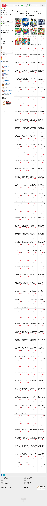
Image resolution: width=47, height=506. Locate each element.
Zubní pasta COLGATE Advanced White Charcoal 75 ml (41, 357)
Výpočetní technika (8, 50)
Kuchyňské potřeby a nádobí (8, 28)
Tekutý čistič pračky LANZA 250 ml (25, 95)
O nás (10, 487)
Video (8, 45)
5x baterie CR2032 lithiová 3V (17, 250)
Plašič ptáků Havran (33, 78)
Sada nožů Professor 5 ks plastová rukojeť (33, 144)
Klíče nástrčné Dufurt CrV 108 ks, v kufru (18, 234)
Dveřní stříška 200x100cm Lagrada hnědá (25, 357)
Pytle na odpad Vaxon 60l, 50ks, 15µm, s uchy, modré (25, 202)
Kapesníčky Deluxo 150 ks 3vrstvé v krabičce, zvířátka (33, 169)
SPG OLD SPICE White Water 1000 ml (41, 283)
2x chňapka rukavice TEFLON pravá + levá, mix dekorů (18, 397)
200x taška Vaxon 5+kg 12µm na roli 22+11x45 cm (25, 193)
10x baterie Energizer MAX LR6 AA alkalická (25, 242)
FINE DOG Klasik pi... (7, 70)
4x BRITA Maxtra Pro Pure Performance (41, 27)
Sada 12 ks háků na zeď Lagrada (18, 332)
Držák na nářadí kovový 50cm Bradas (33, 71)
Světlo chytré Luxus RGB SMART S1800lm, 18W (25, 438)
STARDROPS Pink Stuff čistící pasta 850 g (18, 389)
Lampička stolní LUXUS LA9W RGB (40, 291)
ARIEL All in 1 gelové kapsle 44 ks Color (18, 36)
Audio (8, 10)
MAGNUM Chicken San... (8, 90)
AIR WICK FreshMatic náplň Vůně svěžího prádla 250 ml (18, 365)
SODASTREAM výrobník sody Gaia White (33, 185)
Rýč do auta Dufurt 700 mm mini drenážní (41, 266)
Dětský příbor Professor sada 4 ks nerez (33, 267)
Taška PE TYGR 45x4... (7, 83)
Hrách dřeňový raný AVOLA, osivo (33, 136)
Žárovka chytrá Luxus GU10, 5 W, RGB (41, 438)
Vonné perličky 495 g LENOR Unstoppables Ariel (41, 128)
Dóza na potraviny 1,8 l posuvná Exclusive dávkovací (33, 87)
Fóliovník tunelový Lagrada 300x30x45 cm (18, 145)
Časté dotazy (26, 487)
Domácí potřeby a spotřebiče (8, 14)
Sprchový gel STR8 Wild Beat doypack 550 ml (33, 251)
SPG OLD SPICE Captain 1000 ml (32, 283)
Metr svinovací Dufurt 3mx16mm (18, 275)
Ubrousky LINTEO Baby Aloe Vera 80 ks (41, 454)
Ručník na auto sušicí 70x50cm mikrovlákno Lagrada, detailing (18, 267)
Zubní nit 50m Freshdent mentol (33, 201)
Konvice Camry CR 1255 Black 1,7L (25, 389)
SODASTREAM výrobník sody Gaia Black (41, 185)
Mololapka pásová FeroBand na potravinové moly (17, 308)
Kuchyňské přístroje (8, 30)
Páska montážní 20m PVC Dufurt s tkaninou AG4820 (18, 438)
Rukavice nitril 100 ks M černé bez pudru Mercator (25, 283)
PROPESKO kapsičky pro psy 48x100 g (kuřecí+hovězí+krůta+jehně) (42, 446)
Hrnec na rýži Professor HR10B (32, 234)
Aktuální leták (3, 488)
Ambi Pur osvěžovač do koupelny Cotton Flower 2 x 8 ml (25, 463)
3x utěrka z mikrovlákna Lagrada (18, 454)
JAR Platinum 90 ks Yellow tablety (33, 36)
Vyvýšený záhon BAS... (7, 93)
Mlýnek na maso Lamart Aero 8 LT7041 (41, 397)
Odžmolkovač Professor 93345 (25, 136)
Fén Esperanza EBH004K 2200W (17, 71)
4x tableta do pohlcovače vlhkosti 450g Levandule (33, 177)
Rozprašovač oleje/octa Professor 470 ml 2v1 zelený (25, 104)
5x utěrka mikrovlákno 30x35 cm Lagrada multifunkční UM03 (18, 242)
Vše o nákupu (27, 2)
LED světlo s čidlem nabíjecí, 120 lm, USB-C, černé (41, 365)
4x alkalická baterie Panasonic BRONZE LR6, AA (25, 471)
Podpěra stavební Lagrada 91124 (40, 258)
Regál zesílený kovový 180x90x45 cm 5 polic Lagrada (33, 153)
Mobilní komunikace (8, 32)
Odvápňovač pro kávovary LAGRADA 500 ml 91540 (41, 348)
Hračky (8, 23)
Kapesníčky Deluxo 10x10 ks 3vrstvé (25, 307)
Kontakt (22, 2)
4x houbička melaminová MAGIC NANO (18, 446)
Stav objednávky (17, 2)
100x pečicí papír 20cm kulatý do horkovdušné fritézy (41, 145)
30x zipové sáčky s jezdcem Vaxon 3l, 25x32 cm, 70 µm (33, 308)
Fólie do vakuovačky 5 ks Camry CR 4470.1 (18, 421)
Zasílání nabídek (19, 490)
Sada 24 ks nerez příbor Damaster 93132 (17, 136)
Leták (13, 2)
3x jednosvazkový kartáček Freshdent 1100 (18, 210)
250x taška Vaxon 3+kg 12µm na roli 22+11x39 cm (33, 193)
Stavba (8, 41)
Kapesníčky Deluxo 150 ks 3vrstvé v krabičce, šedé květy (25, 169)
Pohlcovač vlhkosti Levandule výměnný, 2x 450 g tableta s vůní (33, 218)
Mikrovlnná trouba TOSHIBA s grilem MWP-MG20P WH (25, 55)
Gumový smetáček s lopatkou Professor (18, 128)
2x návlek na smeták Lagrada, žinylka (41, 112)
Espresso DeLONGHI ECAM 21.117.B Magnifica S (25, 348)
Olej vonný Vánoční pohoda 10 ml (41, 250)
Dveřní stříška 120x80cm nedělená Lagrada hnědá (41, 169)
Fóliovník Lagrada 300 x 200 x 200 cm (25, 177)
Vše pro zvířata (8, 48)
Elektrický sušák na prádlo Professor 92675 (25, 185)
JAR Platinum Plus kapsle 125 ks (17, 46)
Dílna (8, 19)
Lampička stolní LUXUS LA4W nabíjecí (33, 291)
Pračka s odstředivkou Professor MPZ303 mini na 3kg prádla (18, 299)
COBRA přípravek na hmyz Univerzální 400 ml (33, 120)
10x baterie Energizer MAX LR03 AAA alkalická (33, 242)
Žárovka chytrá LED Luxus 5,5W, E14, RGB (33, 438)
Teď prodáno (5, 56)
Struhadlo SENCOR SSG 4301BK (33, 397)
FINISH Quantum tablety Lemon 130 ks (25, 27)
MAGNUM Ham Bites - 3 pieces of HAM (18, 160)
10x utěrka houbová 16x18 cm (25, 446)
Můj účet (42, 2)
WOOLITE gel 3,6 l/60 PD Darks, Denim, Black (25, 218)
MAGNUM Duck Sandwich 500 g (32, 160)
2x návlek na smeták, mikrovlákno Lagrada (33, 112)
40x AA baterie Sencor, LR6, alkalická (25, 421)
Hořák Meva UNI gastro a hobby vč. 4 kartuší (41, 381)
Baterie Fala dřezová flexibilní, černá (41, 226)
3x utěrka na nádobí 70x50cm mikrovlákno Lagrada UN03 (18, 104)
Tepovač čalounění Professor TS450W (17, 340)
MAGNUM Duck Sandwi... (6, 66)
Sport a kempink (8, 39)
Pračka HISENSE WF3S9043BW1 (24, 63)
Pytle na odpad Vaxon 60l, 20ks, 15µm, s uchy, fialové (18, 96)
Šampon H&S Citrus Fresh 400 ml (18, 470)
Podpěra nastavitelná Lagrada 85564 (33, 332)
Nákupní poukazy (5, 54)
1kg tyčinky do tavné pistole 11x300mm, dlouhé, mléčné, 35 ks (41, 234)
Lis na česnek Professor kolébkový (33, 315)
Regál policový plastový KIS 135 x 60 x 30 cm (41, 405)
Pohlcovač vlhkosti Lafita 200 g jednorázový (33, 259)
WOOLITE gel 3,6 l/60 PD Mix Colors (33, 430)
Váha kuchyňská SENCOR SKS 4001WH (25, 397)
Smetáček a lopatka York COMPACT (41, 120)
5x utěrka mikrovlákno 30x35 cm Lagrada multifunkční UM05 (18, 112)
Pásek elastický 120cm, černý (24, 71)
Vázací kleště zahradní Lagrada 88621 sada (18, 79)
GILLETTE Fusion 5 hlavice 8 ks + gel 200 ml (25, 251)
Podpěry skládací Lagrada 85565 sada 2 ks (25, 332)
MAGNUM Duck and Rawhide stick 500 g (41, 324)
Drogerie (8, 17)
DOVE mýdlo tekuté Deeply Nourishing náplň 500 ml (33, 45)
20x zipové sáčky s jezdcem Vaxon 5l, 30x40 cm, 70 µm (41, 308)
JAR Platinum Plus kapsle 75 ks (41, 36)
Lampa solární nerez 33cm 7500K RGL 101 (41, 79)
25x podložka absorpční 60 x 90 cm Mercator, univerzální (18, 316)
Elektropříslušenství (8, 21)
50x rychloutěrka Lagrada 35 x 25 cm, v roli (25, 87)
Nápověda (25, 488)
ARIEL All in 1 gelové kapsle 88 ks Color (25, 36)
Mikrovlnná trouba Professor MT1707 (25, 340)
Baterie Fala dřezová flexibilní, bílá (33, 226)
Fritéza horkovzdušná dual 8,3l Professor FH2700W (18, 153)
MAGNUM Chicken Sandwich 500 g (25, 160)
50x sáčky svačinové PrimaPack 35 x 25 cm (18, 169)
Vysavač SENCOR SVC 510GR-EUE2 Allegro (25, 413)
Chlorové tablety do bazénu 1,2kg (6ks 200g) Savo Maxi (25, 47)
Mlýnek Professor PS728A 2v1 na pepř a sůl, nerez (33, 357)
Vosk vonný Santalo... (7, 80)
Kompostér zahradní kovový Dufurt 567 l (41, 71)
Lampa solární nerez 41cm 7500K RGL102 (18, 87)
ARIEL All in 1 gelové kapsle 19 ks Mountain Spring (33, 96)
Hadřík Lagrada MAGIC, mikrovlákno (41, 470)
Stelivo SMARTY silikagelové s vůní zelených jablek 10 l (18, 357)
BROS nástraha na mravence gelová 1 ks (25, 120)
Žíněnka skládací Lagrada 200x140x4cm (25, 234)
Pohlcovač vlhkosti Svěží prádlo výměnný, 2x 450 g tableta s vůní (41, 218)
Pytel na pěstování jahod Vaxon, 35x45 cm (25, 145)
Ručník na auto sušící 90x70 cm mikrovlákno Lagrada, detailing (33, 128)
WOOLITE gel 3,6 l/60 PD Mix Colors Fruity (25, 430)
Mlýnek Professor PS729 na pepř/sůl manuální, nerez (33, 422)
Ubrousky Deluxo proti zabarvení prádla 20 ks (18, 283)
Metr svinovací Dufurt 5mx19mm (25, 275)
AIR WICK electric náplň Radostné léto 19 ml (33, 299)
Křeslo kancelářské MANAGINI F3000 (33, 209)
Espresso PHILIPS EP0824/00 (17, 348)
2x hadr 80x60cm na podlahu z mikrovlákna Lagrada (25, 128)
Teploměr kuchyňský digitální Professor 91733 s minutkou (33, 340)
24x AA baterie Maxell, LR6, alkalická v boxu (41, 242)
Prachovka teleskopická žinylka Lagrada (41, 87)
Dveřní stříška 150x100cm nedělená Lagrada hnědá (18, 177)
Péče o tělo (8, 34)
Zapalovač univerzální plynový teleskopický (41, 209)
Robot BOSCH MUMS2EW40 (17, 226)
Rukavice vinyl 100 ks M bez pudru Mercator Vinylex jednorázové (33, 446)
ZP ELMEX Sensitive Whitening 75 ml (18, 462)
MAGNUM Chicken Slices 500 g (25, 324)
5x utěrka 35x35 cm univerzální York (25, 454)
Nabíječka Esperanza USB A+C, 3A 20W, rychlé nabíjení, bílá (18, 55)
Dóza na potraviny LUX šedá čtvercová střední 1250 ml (18, 414)
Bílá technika (8, 12)
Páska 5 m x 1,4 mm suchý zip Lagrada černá (25, 79)
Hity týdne (4, 8)
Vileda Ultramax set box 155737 (41, 103)
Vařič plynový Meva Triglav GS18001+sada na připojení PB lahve (33, 381)
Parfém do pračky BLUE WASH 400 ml (33, 372)
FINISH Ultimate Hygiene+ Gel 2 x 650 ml (33, 27)
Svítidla (8, 43)
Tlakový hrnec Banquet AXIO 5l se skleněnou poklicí (25, 153)
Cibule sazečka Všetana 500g (40, 63)
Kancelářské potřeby (8, 25)
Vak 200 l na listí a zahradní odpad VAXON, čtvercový (40, 136)
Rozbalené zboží (5, 61)
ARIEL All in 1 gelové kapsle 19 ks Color (41, 95)
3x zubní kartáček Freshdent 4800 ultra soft (41, 202)
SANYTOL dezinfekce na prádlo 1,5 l (25, 315)
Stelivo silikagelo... (7, 73)
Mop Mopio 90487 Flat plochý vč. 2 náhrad (25, 112)
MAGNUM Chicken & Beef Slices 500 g (33, 324)
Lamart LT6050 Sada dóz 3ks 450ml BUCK (25, 266)
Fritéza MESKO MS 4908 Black (41, 54)
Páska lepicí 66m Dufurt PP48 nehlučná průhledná (25, 210)
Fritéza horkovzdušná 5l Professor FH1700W (33, 54)
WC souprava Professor (40, 315)
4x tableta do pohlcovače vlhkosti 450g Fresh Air (41, 177)
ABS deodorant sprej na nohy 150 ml (41, 299)
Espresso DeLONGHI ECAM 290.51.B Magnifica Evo (33, 348)
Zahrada (8, 52)
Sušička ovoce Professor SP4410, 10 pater (33, 275)
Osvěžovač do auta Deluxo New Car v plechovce (17, 291)
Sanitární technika (8, 36)
